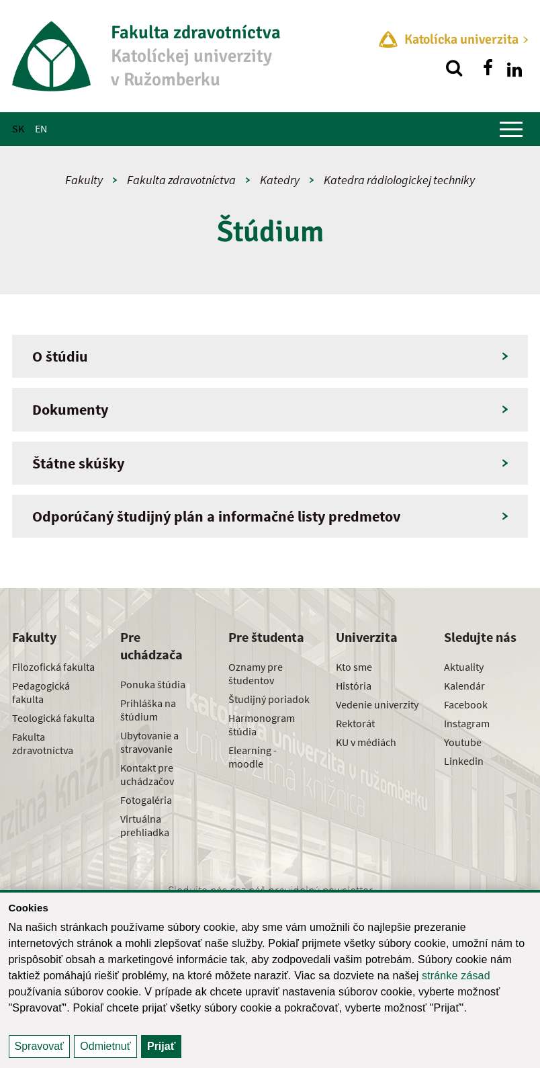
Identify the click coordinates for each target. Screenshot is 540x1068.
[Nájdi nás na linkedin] (514, 67)
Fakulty (84, 180)
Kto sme (354, 666)
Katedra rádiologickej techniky (399, 180)
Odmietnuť (105, 1046)
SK (18, 128)
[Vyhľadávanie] (454, 67)
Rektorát (355, 723)
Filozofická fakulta (53, 666)
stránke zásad (456, 975)
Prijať (161, 1046)
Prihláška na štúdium (148, 709)
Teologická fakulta (53, 718)
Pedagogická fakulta (41, 692)
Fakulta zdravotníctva (181, 180)
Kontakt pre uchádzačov (147, 774)
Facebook (466, 704)
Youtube (463, 742)
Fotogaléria (146, 800)
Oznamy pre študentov (255, 673)
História (353, 685)
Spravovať (39, 1046)
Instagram (467, 723)
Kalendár (464, 685)
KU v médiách (366, 742)
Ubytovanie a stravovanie (149, 742)
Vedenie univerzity (377, 704)
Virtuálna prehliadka (144, 825)
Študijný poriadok (269, 699)
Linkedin (464, 761)
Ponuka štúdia (152, 684)
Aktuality (464, 666)
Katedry (280, 180)
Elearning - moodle (252, 756)
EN (41, 128)
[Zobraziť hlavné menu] (511, 129)
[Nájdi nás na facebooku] (487, 67)
